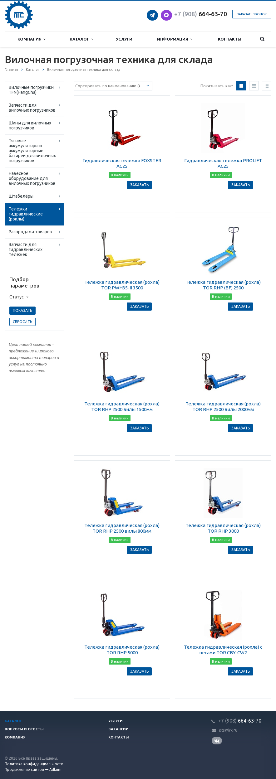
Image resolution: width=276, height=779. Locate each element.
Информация (174, 39)
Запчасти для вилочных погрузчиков (32, 108)
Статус (16, 296)
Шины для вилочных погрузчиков (30, 125)
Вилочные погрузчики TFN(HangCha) (31, 90)
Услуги (124, 39)
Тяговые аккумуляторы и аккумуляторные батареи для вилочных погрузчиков (32, 150)
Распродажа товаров (30, 231)
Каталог (81, 39)
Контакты (229, 39)
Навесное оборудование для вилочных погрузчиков (32, 178)
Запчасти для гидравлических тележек (25, 249)
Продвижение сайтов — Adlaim (33, 769)
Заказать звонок (252, 14)
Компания (31, 39)
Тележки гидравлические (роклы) (26, 213)
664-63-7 (199, 13)
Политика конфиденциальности (34, 764)
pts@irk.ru (228, 730)
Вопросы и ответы (24, 729)
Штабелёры (21, 196)
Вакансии (118, 729)
